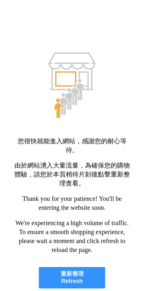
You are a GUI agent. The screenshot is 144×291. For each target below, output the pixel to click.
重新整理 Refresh (72, 277)
